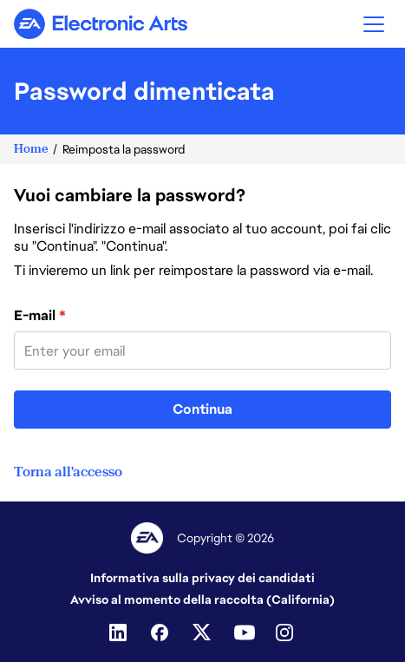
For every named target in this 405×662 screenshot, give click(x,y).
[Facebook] (161, 632)
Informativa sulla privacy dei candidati (202, 578)
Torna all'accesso (68, 472)
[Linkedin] (119, 632)
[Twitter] (203, 632)
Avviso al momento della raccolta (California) (202, 599)
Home (31, 148)
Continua (202, 409)
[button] (374, 24)
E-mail (40, 315)
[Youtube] (244, 632)
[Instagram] (286, 632)
